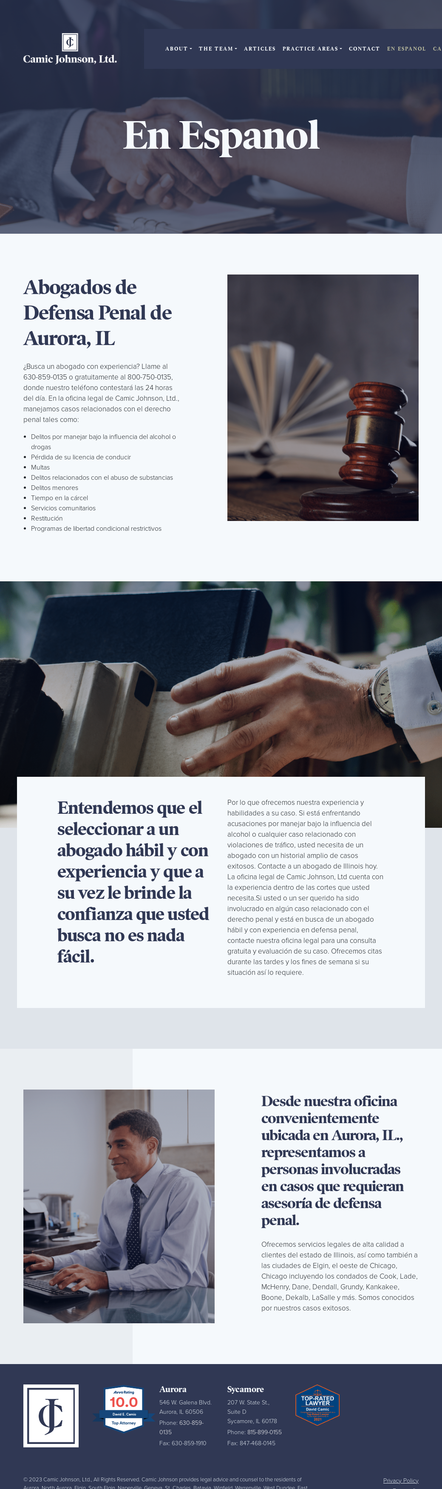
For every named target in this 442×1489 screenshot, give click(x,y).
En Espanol (406, 48)
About (176, 48)
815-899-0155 (264, 1432)
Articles (260, 48)
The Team (216, 48)
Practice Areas (310, 48)
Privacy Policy (401, 1480)
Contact (364, 48)
